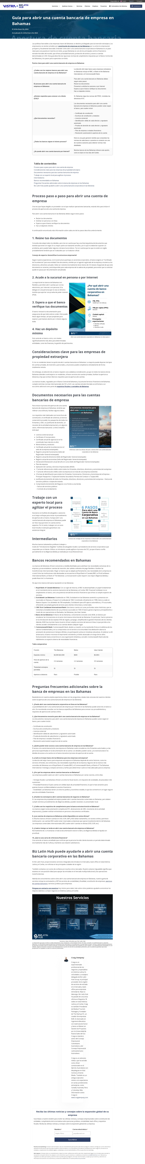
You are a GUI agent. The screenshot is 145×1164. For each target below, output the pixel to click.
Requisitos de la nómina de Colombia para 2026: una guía (41, 1092)
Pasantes (104, 6)
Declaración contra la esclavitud (56, 1160)
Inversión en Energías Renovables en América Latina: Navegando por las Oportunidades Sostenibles (103, 1094)
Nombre (58, 1030)
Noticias (79, 6)
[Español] (130, 1)
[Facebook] (105, 1129)
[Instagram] (105, 1138)
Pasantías (23, 1145)
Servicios (56, 6)
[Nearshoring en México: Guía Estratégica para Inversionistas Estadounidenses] (62, 1084)
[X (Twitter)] (114, 1129)
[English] (123, 1)
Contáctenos (136, 6)
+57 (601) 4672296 (71, 1139)
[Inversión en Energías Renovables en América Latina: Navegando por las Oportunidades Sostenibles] (104, 1084)
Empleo (22, 1142)
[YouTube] (114, 1138)
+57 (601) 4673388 (71, 1137)
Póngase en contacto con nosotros (45, 888)
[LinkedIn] (124, 1129)
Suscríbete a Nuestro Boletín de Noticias (31, 1160)
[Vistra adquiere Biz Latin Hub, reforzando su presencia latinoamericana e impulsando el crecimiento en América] (83, 1084)
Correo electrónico (80, 1030)
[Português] (138, 1)
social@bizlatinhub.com (94, 1055)
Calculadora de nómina (118, 6)
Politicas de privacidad (10, 1160)
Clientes (87, 6)
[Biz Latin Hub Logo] (15, 6)
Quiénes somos (68, 6)
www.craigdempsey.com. (94, 996)
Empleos (95, 6)
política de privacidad (79, 1058)
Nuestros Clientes (26, 1138)
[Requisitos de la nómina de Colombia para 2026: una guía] (41, 1084)
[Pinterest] (124, 1138)
